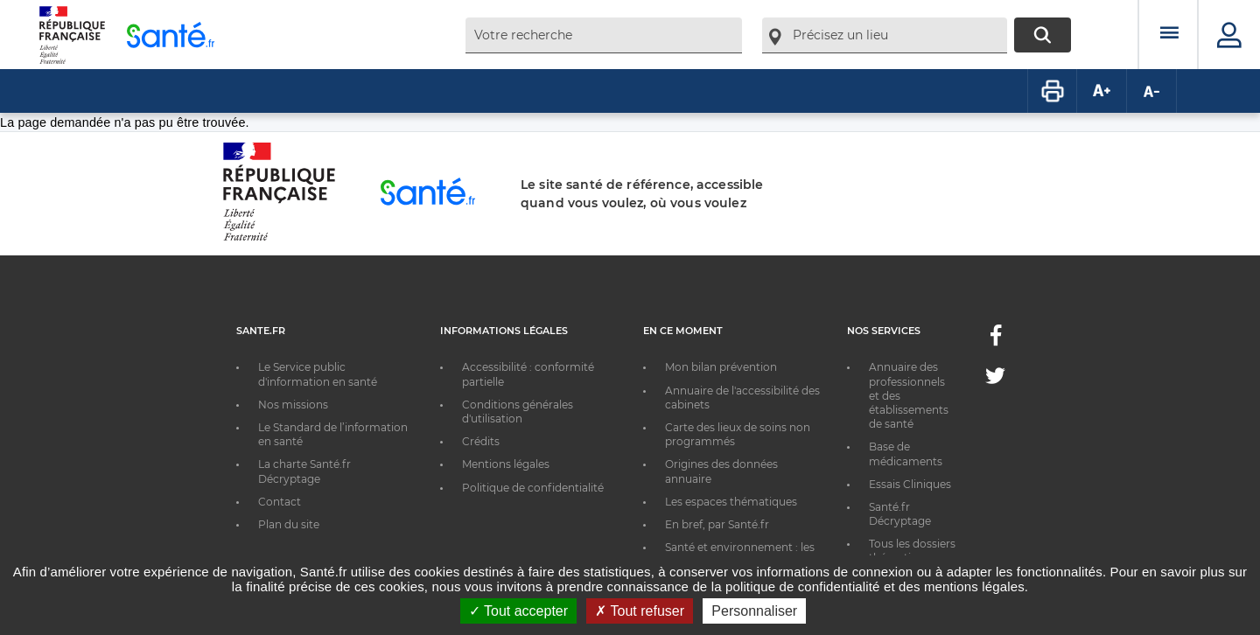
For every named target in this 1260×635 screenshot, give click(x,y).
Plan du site (288, 524)
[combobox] (604, 35)
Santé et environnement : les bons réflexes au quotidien (740, 554)
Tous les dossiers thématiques (912, 550)
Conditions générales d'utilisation (517, 411)
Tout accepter (518, 611)
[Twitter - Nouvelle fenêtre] (995, 379)
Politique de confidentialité (533, 487)
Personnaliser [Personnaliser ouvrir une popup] (754, 611)
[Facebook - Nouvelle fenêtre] (995, 340)
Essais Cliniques (910, 484)
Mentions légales (506, 464)
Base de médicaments (905, 453)
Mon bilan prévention (721, 366)
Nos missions (293, 404)
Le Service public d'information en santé (317, 373)
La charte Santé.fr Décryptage (304, 471)
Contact (279, 501)
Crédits (481, 441)
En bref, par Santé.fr (717, 524)
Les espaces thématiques (731, 501)
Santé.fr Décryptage (900, 513)
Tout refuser (639, 611)
